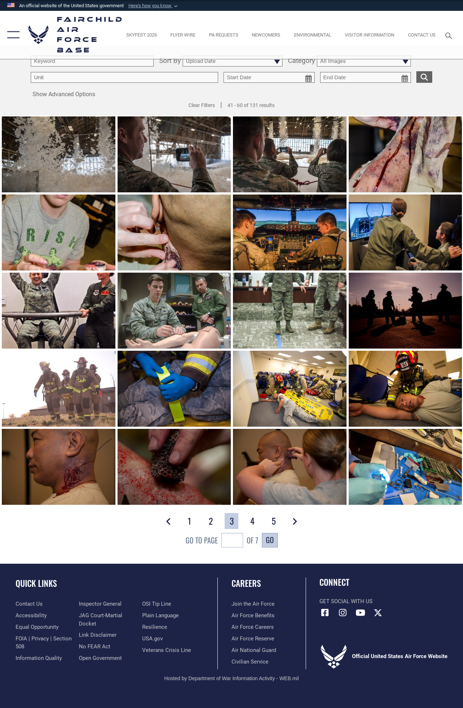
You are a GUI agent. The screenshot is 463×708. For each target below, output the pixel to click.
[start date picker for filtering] (269, 77)
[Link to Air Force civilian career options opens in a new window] (250, 661)
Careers (246, 583)
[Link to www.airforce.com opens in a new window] (253, 604)
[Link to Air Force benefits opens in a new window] (253, 615)
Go (270, 539)
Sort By (170, 61)
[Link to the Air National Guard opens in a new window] (254, 650)
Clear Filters (201, 105)
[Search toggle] (450, 35)
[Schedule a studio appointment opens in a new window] (223, 34)
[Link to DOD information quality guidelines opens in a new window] (39, 658)
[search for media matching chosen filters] (424, 76)
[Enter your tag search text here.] (124, 77)
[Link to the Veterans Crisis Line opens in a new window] (166, 650)
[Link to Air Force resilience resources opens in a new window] (154, 627)
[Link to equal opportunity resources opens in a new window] (37, 627)
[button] (153, 5)
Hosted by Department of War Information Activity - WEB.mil (231, 678)
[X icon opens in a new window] (378, 612)
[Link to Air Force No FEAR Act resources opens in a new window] (94, 646)
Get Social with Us (346, 601)
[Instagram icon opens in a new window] (342, 612)
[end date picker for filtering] (365, 77)
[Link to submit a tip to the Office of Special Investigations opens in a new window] (156, 604)
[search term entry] (92, 61)
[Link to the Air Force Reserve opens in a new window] (253, 638)
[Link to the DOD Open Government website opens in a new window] (100, 658)
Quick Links (36, 583)
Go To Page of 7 (222, 541)
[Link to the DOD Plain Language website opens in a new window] (160, 615)
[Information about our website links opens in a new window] (97, 635)
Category (301, 61)
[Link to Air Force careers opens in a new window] (253, 627)
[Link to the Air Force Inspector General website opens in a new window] (100, 604)
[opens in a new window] (141, 34)
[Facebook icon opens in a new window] (324, 612)
